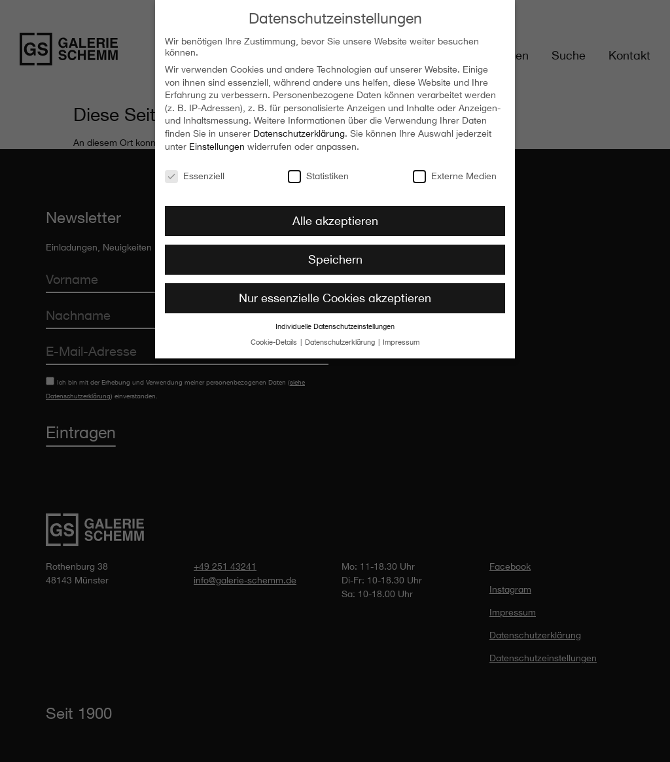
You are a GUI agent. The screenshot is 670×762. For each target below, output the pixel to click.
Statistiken (318, 169)
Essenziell (194, 169)
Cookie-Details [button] (275, 336)
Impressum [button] (401, 336)
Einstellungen (217, 140)
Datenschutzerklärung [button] (341, 336)
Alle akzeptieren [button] (335, 214)
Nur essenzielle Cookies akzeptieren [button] (335, 292)
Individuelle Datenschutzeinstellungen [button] (335, 320)
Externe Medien (455, 169)
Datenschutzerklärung (299, 127)
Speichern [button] (335, 253)
